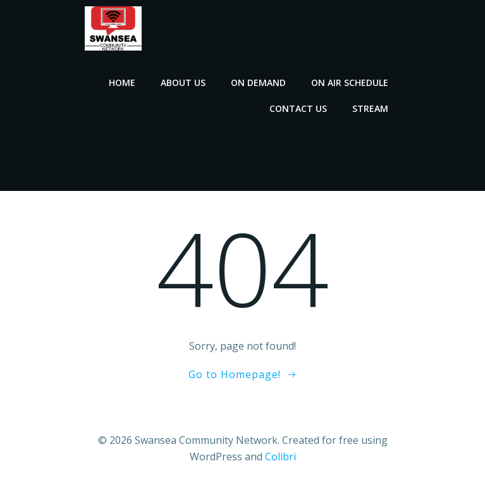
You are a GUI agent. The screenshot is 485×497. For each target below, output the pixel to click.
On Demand (258, 83)
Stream (370, 108)
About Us (183, 83)
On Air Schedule (349, 83)
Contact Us (298, 108)
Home (122, 83)
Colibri (280, 456)
